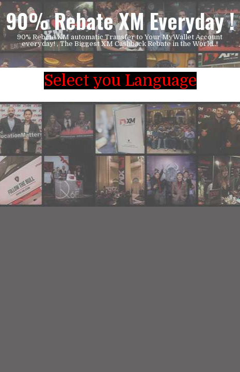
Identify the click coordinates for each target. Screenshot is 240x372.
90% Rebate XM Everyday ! (120, 20)
